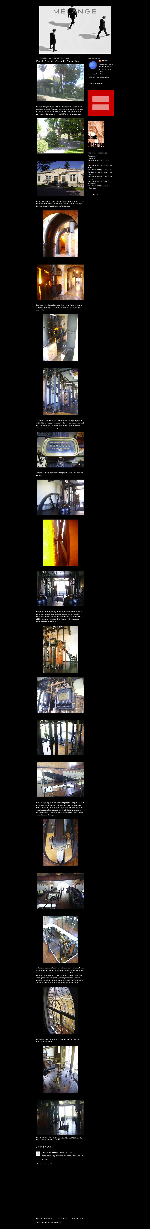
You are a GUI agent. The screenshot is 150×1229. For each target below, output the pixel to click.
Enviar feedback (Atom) (53, 1222)
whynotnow (92, 183)
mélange (75, 11)
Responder (45, 1159)
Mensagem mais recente (44, 1218)
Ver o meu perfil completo (98, 77)
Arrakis (104, 60)
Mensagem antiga (78, 1218)
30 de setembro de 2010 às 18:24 (60, 1152)
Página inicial (62, 1218)
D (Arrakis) (91, 158)
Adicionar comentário (45, 1164)
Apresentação (92, 156)
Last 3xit (45, 1152)
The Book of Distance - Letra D (98, 160)
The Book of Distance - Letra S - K (99, 170)
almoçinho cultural (53, 1139)
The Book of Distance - (96, 177)
